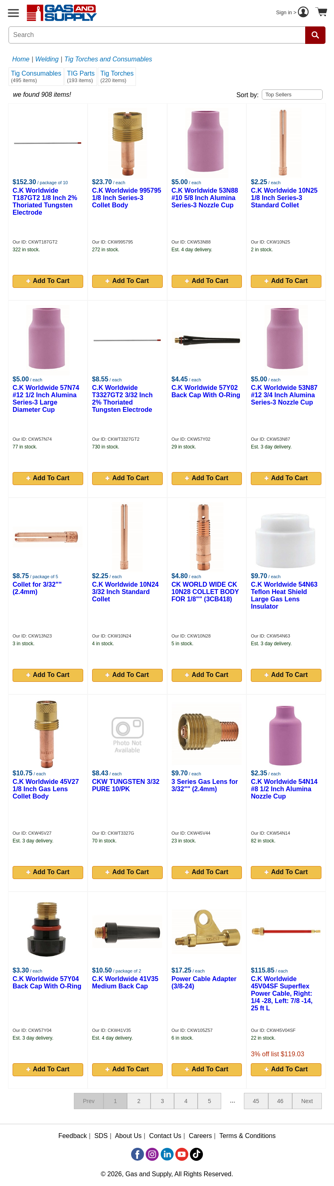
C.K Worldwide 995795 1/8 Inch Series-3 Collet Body (126, 198)
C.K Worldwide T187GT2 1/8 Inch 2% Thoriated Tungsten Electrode (45, 201)
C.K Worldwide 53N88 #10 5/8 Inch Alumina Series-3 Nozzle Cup (205, 198)
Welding (47, 59)
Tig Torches (117, 76)
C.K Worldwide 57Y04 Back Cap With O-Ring (47, 982)
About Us (128, 1135)
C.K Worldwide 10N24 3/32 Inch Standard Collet (125, 592)
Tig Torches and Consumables (108, 59)
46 (280, 1101)
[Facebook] (137, 1154)
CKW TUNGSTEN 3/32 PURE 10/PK (125, 785)
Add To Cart (47, 280)
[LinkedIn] (167, 1154)
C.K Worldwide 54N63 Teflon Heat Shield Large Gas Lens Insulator (284, 595)
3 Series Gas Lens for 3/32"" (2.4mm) (205, 785)
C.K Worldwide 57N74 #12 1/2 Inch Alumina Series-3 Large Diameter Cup (46, 398)
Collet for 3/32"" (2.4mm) (37, 588)
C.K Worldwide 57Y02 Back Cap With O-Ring (206, 391)
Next (307, 1101)
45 (256, 1101)
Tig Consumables (36, 76)
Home (21, 59)
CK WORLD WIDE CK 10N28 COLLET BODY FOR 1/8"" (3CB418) (205, 592)
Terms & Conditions (248, 1135)
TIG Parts (81, 76)
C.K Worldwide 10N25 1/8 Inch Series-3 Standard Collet (284, 198)
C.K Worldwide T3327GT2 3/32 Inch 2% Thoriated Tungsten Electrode (122, 398)
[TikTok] (196, 1154)
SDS (101, 1135)
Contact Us (165, 1135)
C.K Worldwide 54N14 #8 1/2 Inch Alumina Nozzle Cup (284, 789)
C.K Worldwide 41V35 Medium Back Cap (125, 982)
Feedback (72, 1135)
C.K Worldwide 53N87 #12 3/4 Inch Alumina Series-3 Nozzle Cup (284, 395)
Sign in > (293, 13)
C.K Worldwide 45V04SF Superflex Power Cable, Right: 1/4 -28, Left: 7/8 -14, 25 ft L (281, 993)
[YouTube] (181, 1154)
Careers (200, 1135)
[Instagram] (152, 1154)
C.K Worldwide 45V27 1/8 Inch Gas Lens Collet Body (46, 789)
